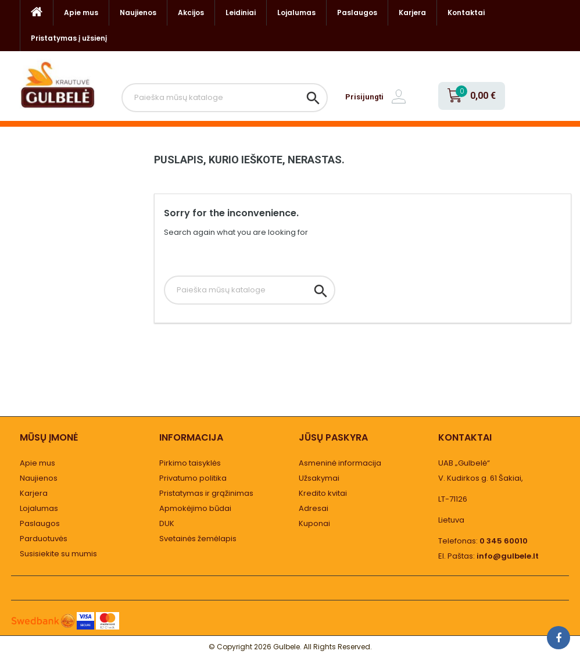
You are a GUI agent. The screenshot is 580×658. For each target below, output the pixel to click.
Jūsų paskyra (333, 437)
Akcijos (191, 12)
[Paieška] (224, 97)
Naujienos (138, 12)
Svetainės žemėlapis (198, 538)
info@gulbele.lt (508, 556)
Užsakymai (319, 478)
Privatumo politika (193, 478)
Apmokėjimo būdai (195, 508)
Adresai (313, 508)
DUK (166, 523)
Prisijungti (364, 96)
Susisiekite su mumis (58, 553)
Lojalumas (296, 12)
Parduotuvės (43, 538)
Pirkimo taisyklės (190, 463)
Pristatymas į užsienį (69, 38)
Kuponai (314, 523)
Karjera (412, 12)
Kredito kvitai (323, 493)
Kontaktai (466, 12)
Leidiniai (240, 12)
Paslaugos (357, 12)
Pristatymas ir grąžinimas (206, 493)
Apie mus (81, 12)
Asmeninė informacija (340, 463)
